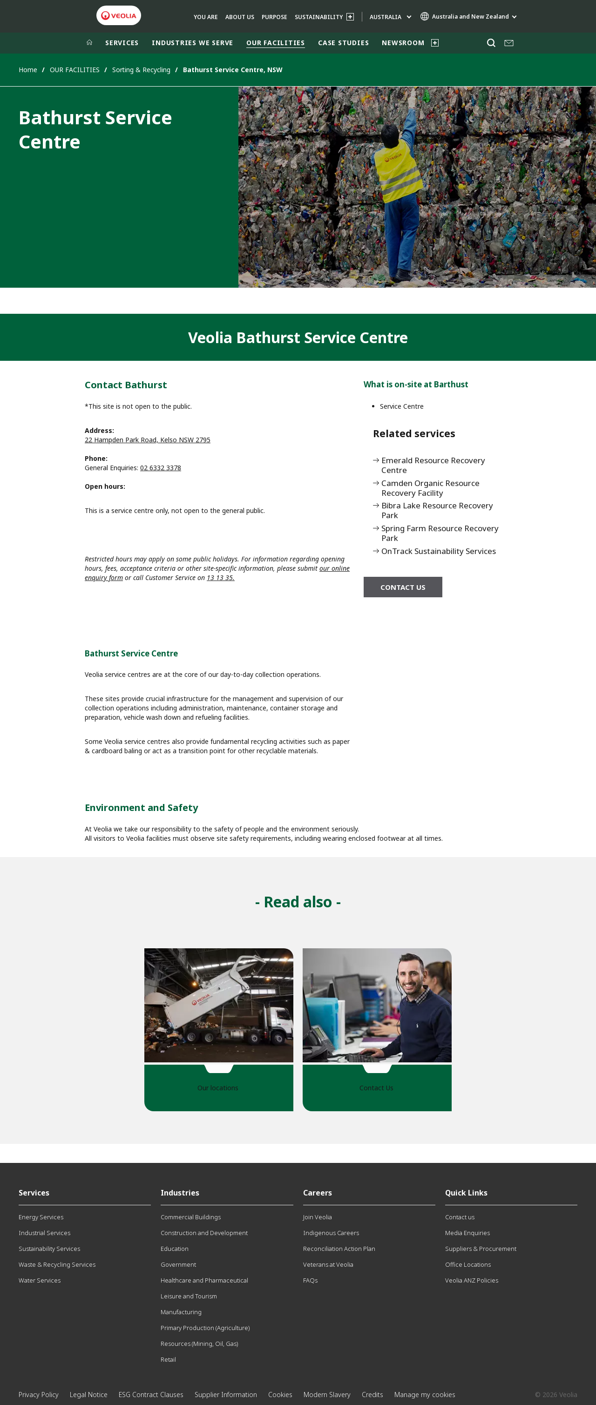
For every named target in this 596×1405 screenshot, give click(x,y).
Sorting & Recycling (141, 69)
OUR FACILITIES (275, 42)
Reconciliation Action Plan (339, 1248)
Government (178, 1264)
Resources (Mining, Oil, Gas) (199, 1343)
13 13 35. (221, 577)
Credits (372, 1394)
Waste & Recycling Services (57, 1264)
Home (28, 69)
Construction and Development (204, 1233)
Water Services (40, 1280)
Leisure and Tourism (189, 1296)
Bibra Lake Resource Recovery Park (437, 510)
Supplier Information (226, 1394)
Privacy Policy (39, 1394)
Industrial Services (44, 1233)
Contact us (403, 587)
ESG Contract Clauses (151, 1394)
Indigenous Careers (331, 1233)
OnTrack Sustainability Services (438, 551)
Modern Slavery (327, 1394)
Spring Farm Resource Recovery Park (440, 533)
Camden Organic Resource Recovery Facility (430, 488)
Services (34, 1193)
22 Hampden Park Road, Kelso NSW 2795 (147, 439)
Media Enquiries (467, 1233)
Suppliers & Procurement (480, 1248)
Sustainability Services (49, 1248)
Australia (385, 17)
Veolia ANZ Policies (471, 1280)
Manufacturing (181, 1312)
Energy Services (41, 1217)
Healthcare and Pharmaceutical (204, 1280)
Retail (168, 1359)
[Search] (491, 43)
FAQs (310, 1280)
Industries (180, 1193)
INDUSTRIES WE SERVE (192, 42)
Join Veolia (317, 1217)
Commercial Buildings (191, 1217)
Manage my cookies (424, 1394)
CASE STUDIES (343, 42)
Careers (317, 1193)
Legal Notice (89, 1394)
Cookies (280, 1394)
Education (175, 1248)
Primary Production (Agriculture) (205, 1328)
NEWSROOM (403, 42)
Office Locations (468, 1264)
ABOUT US (239, 17)
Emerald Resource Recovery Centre (433, 465)
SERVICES (122, 42)
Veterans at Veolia (328, 1264)
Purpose (274, 17)
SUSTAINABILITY (319, 17)
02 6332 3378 (160, 467)
